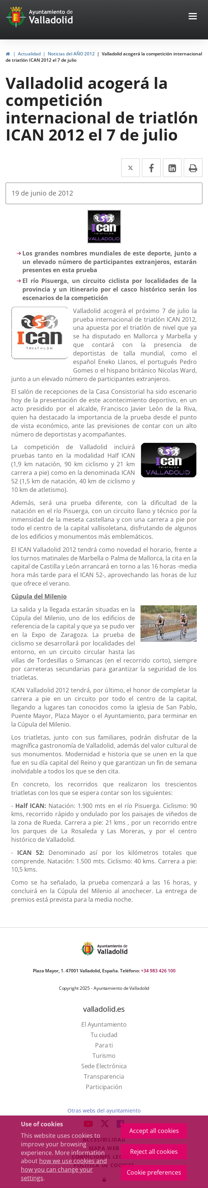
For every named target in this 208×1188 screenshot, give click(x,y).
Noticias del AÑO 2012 (71, 54)
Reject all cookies (154, 1151)
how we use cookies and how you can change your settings (64, 1169)
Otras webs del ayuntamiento (103, 1110)
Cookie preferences (154, 1172)
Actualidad (29, 54)
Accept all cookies (154, 1131)
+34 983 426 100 (158, 971)
